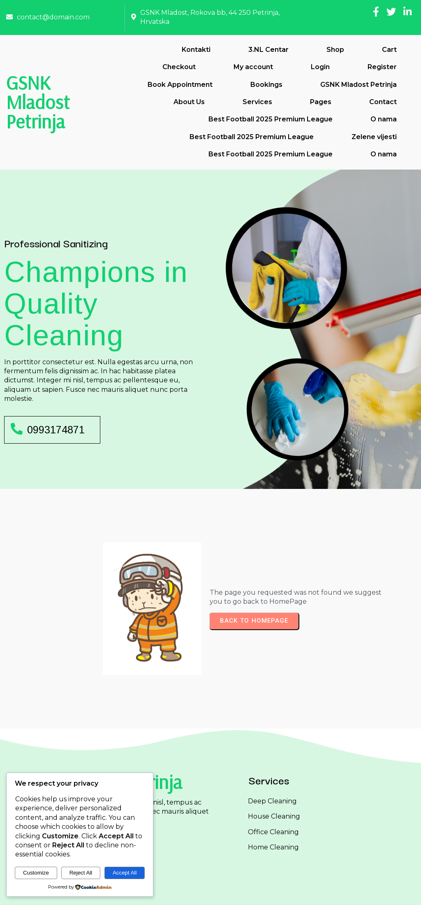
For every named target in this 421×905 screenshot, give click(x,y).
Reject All (81, 873)
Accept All (125, 873)
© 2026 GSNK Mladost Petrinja (211, 892)
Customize (36, 873)
